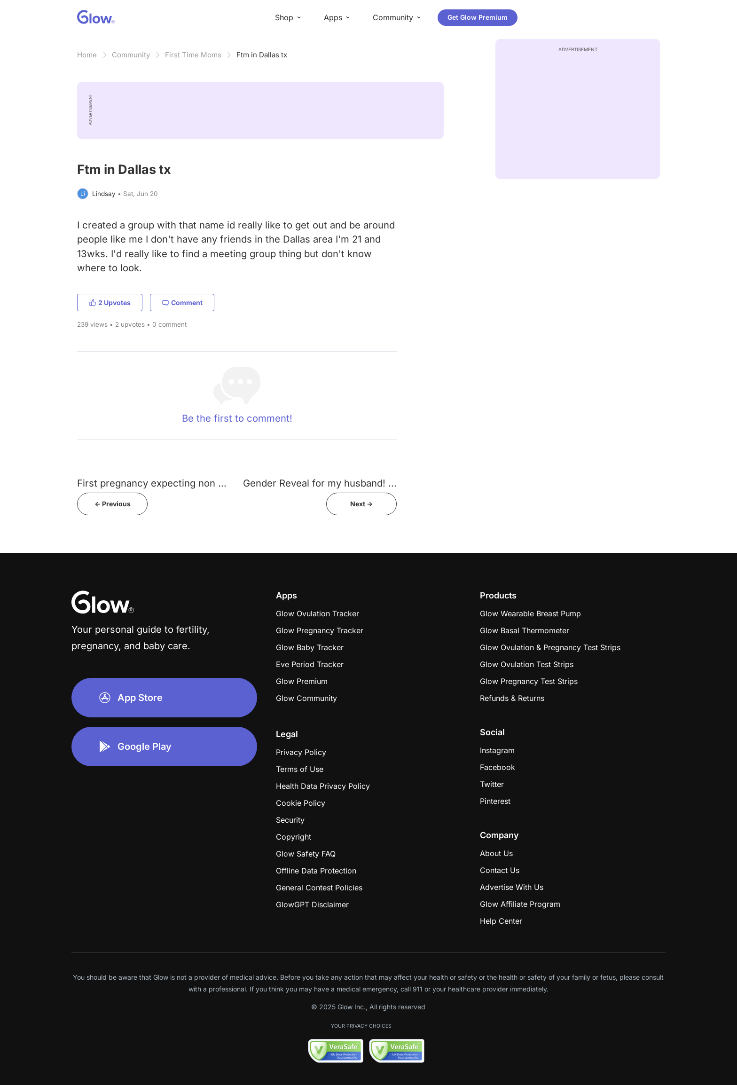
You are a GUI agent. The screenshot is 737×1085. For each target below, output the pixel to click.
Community (131, 54)
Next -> (361, 504)
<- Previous (112, 504)
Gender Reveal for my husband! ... (320, 483)
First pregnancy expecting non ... (152, 483)
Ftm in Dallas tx (261, 54)
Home (87, 54)
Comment (182, 303)
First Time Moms (193, 54)
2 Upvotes (110, 303)
